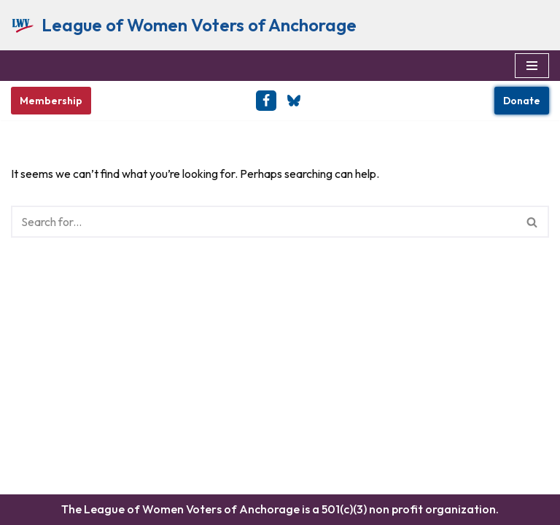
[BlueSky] (294, 100)
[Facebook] (266, 100)
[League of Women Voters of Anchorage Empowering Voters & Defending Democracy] (184, 25)
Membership (51, 100)
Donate (521, 100)
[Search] (263, 222)
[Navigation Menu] (532, 65)
